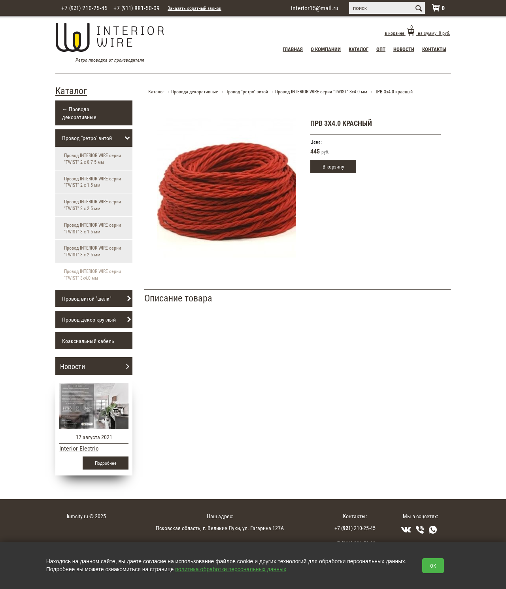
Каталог (358, 49)
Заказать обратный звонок (194, 8)
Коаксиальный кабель (88, 341)
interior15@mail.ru (314, 8)
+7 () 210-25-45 (355, 528)
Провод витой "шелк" (97, 298)
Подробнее (106, 463)
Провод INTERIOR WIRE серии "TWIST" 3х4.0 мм (321, 91)
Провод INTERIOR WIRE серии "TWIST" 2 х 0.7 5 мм (92, 158)
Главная (293, 49)
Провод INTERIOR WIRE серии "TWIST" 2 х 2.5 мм (92, 204)
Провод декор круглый (97, 319)
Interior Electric (78, 448)
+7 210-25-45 (84, 8)
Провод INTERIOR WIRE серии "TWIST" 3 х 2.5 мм (92, 251)
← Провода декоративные (79, 113)
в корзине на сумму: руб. (417, 33)
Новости (403, 49)
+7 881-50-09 (136, 8)
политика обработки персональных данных (230, 569)
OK (433, 565)
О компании (326, 49)
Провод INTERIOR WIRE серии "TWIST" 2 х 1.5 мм (92, 181)
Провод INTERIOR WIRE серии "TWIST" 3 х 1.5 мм (92, 228)
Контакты (434, 49)
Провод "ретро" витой (97, 138)
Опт (380, 49)
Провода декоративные (194, 91)
